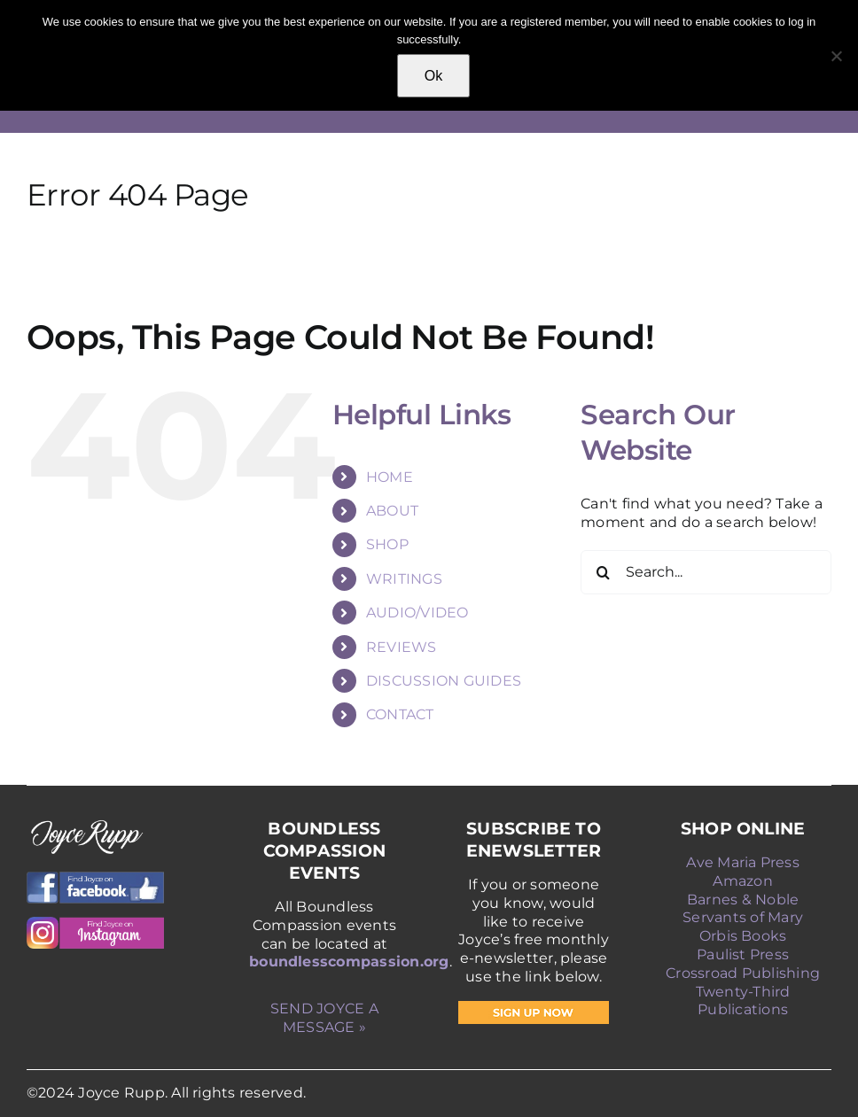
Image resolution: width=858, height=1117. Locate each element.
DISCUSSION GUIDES (443, 680)
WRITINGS (404, 578)
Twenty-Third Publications (743, 1001)
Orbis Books (743, 935)
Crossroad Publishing (743, 973)
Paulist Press (743, 954)
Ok (433, 75)
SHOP (387, 544)
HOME (389, 477)
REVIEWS (401, 647)
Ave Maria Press (743, 862)
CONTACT (400, 714)
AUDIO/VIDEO (417, 612)
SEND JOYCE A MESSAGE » (324, 1018)
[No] (836, 56)
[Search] (603, 572)
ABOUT (392, 510)
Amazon (742, 881)
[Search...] (706, 572)
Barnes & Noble (743, 899)
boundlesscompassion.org (349, 961)
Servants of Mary (742, 917)
